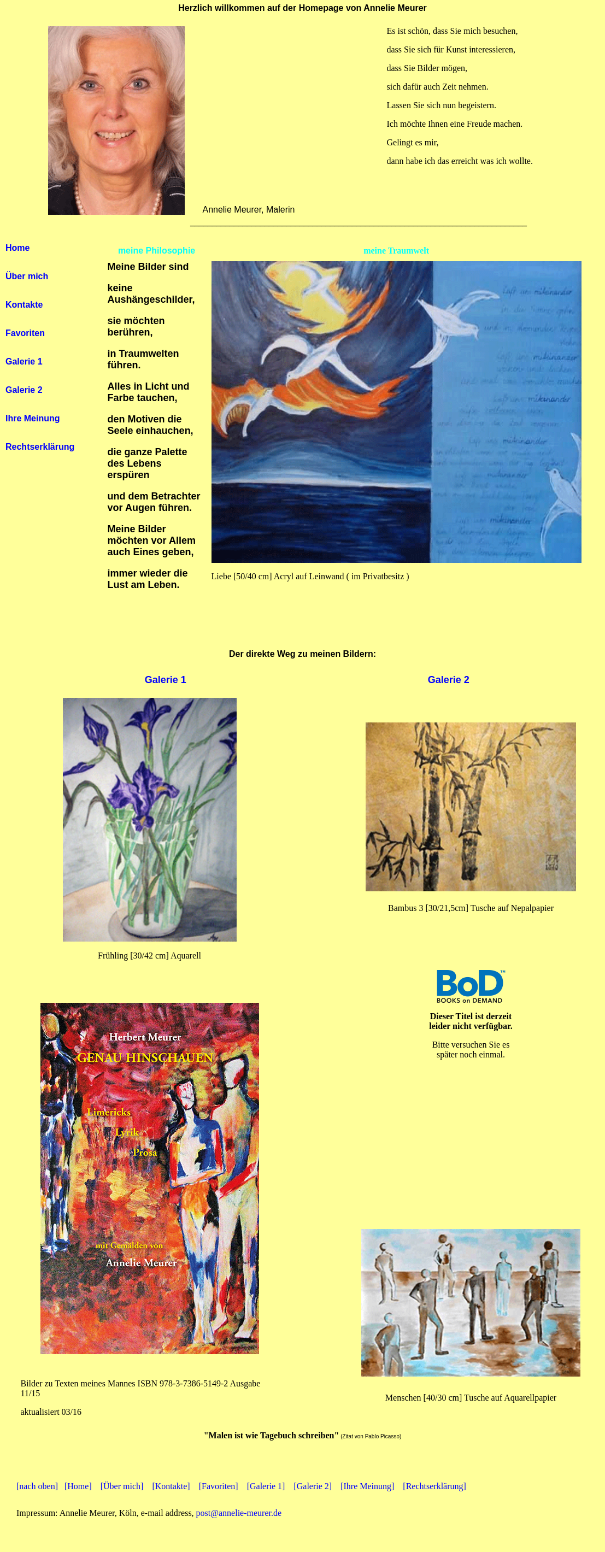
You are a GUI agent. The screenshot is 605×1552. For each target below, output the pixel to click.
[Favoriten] (218, 1486)
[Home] (78, 1486)
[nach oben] (37, 1486)
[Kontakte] (171, 1486)
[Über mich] (122, 1486)
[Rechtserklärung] (434, 1486)
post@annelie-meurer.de (238, 1513)
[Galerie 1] (266, 1486)
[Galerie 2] (312, 1486)
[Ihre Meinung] (367, 1486)
